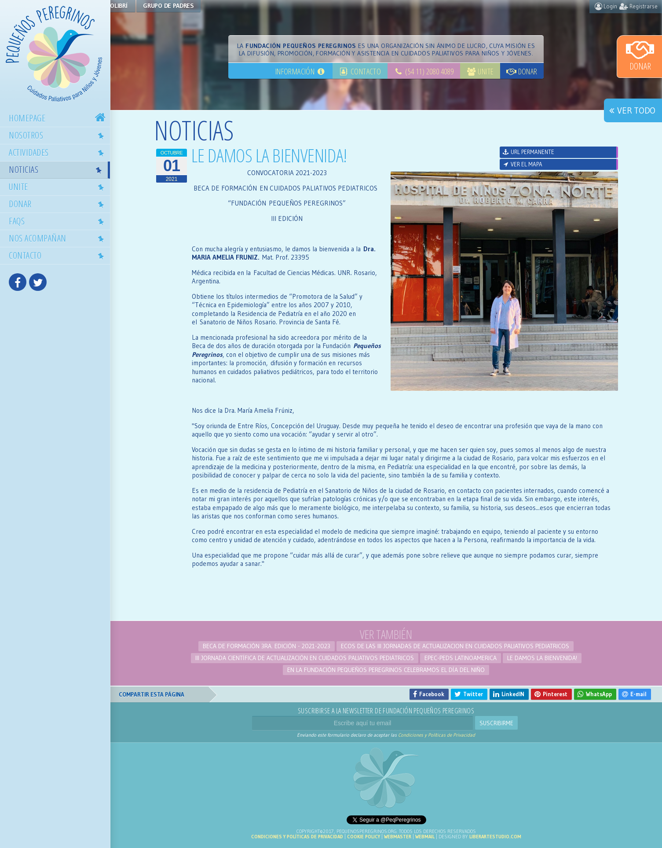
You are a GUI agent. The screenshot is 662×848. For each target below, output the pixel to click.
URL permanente (528, 151)
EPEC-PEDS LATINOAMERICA (460, 658)
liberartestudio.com (495, 836)
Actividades (59, 152)
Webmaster (397, 836)
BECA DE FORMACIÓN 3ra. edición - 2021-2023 (266, 646)
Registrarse (638, 6)
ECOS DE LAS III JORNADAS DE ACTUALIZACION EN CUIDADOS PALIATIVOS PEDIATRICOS (455, 646)
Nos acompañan (59, 238)
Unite (59, 186)
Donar (640, 55)
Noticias (57, 169)
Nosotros (59, 135)
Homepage (58, 118)
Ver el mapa (522, 164)
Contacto (59, 255)
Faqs (59, 221)
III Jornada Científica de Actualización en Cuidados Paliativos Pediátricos (304, 658)
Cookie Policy (363, 836)
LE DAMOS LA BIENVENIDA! (542, 658)
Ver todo (630, 110)
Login (606, 6)
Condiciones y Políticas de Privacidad (436, 735)
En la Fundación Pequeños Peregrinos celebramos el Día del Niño (386, 670)
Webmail (425, 836)
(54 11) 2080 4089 (424, 71)
